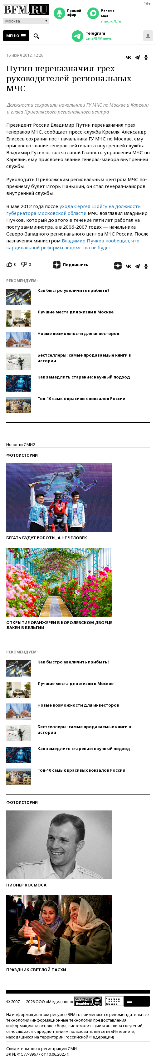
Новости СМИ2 (20, 444)
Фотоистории (22, 455)
